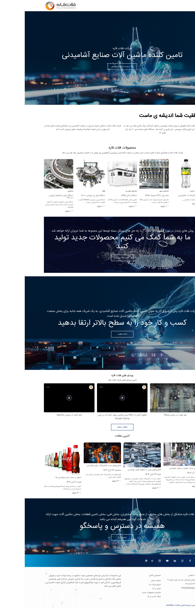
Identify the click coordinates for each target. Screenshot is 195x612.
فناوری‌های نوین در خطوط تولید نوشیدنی (119, 469)
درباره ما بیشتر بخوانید (96, 66)
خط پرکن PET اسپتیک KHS (132, 195)
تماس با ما (97, 537)
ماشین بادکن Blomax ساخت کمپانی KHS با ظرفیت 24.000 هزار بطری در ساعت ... (97, 201)
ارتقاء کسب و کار (129, 596)
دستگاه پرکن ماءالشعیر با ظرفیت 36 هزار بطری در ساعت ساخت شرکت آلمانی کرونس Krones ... (34, 205)
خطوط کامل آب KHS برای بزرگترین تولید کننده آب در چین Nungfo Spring (97, 416)
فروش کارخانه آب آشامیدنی (165, 195)
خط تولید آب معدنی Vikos (150, 415)
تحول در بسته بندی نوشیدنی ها (43, 477)
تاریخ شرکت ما (130, 584)
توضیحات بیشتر (97, 257)
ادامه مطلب (97, 334)
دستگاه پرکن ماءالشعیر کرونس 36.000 (36, 196)
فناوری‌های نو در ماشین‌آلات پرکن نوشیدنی (79, 465)
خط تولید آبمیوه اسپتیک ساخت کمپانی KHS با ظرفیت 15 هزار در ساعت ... (129, 201)
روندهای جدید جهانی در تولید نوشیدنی (160, 468)
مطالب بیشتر (97, 427)
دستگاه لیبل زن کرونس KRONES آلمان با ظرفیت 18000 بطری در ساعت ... (66, 201)
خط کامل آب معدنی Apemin (44, 415)
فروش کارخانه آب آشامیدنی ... (166, 200)
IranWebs (145, 605)
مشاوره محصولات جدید (126, 592)
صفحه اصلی (131, 580)
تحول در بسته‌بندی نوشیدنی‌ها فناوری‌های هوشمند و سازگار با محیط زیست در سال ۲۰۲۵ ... (37, 487)
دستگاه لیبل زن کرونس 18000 (68, 195)
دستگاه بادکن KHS (104, 195)
